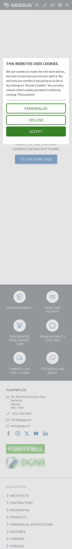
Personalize (36, 108)
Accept (36, 131)
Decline (36, 119)
